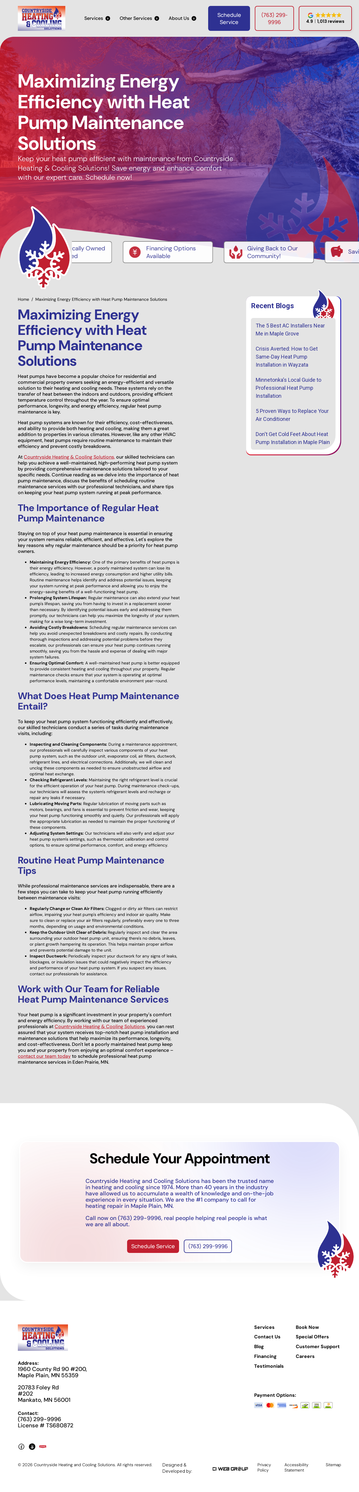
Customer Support (318, 1347)
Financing (265, 1356)
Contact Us (267, 1337)
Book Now (307, 1327)
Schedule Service (229, 18)
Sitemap (333, 1464)
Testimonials (269, 1366)
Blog (259, 1347)
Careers (305, 1356)
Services (264, 1327)
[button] (97, 18)
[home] (41, 18)
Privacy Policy (264, 1467)
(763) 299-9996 (274, 18)
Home (23, 299)
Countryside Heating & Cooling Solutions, (69, 457)
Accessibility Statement (296, 1467)
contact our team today (44, 1056)
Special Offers (312, 1337)
